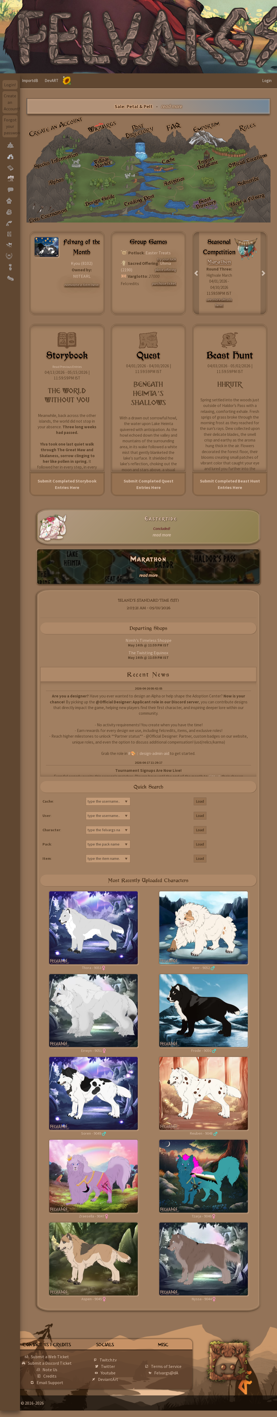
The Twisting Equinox (148, 652)
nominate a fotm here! (81, 284)
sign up (215, 776)
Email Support (66, 1389)
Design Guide (100, 199)
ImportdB (50, 80)
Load (200, 801)
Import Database (207, 162)
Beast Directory (206, 202)
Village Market (102, 162)
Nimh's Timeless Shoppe (149, 640)
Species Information (55, 160)
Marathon (148, 559)
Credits (66, 1382)
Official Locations (248, 160)
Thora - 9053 (91, 967)
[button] (196, 273)
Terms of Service (174, 1369)
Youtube (120, 1376)
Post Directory (139, 130)
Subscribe (248, 181)
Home (30, 80)
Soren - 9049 (91, 1133)
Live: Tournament (48, 215)
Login (267, 80)
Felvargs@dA (174, 1376)
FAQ (173, 126)
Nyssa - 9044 (202, 1298)
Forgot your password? (11, 126)
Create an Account (55, 127)
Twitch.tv (120, 1363)
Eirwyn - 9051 (91, 1050)
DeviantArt (120, 1382)
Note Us (66, 1376)
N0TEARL (82, 276)
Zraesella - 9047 (91, 1216)
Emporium (206, 126)
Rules (247, 127)
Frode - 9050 (201, 1050)
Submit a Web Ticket (67, 1356)
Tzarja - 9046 (202, 1216)
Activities (174, 181)
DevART (71, 80)
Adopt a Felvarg (246, 199)
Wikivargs (102, 127)
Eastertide (161, 519)
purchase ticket (164, 283)
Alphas (55, 181)
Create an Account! (11, 102)
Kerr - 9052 (201, 967)
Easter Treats (158, 252)
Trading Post (139, 200)
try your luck (166, 259)
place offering (165, 269)
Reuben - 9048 (201, 1133)
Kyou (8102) (82, 263)
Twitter (120, 1369)
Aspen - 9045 (91, 1298)
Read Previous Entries (67, 367)
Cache (168, 160)
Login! (10, 84)
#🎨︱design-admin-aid (148, 753)
